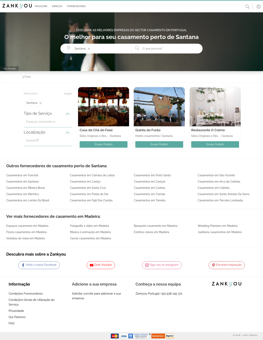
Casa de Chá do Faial (96, 130)
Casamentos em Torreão (149, 200)
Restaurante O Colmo (208, 130)
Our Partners (17, 317)
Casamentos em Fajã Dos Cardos (91, 200)
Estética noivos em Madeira (151, 232)
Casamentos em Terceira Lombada (220, 200)
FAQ (11, 323)
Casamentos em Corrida (149, 194)
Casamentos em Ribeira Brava (25, 187)
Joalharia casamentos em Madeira (220, 232)
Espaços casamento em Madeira (27, 225)
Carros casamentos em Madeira (90, 238)
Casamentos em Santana (22, 181)
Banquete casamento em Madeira (155, 225)
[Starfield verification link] (139, 336)
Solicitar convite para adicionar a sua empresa (96, 296)
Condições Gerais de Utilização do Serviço (32, 302)
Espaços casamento (39, 121)
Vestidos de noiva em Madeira (25, 238)
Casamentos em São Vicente (216, 175)
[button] (40, 6)
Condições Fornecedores (26, 293)
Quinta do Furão (147, 130)
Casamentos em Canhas (149, 187)
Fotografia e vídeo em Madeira (89, 225)
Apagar (68, 93)
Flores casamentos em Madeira (26, 232)
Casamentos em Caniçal (149, 181)
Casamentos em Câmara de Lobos (92, 175)
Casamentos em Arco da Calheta (219, 181)
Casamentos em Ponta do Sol (89, 194)
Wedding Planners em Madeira (218, 225)
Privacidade (16, 311)
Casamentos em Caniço (85, 181)
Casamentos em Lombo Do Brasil (27, 200)
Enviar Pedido (103, 144)
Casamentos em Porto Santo (152, 175)
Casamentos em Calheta (213, 187)
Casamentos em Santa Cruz (88, 187)
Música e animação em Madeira (90, 232)
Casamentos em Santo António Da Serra (223, 194)
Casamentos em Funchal (22, 175)
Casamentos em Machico (22, 194)
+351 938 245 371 (171, 293)
